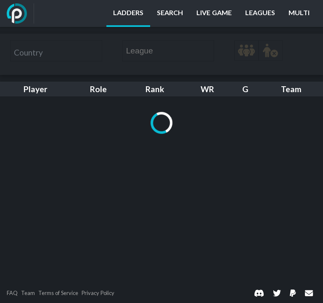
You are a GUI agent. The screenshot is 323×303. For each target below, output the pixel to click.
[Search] (170, 13)
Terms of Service (58, 293)
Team (28, 293)
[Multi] (299, 13)
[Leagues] (260, 13)
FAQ (12, 293)
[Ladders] (128, 13)
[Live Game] (214, 13)
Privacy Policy (98, 293)
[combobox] (56, 51)
